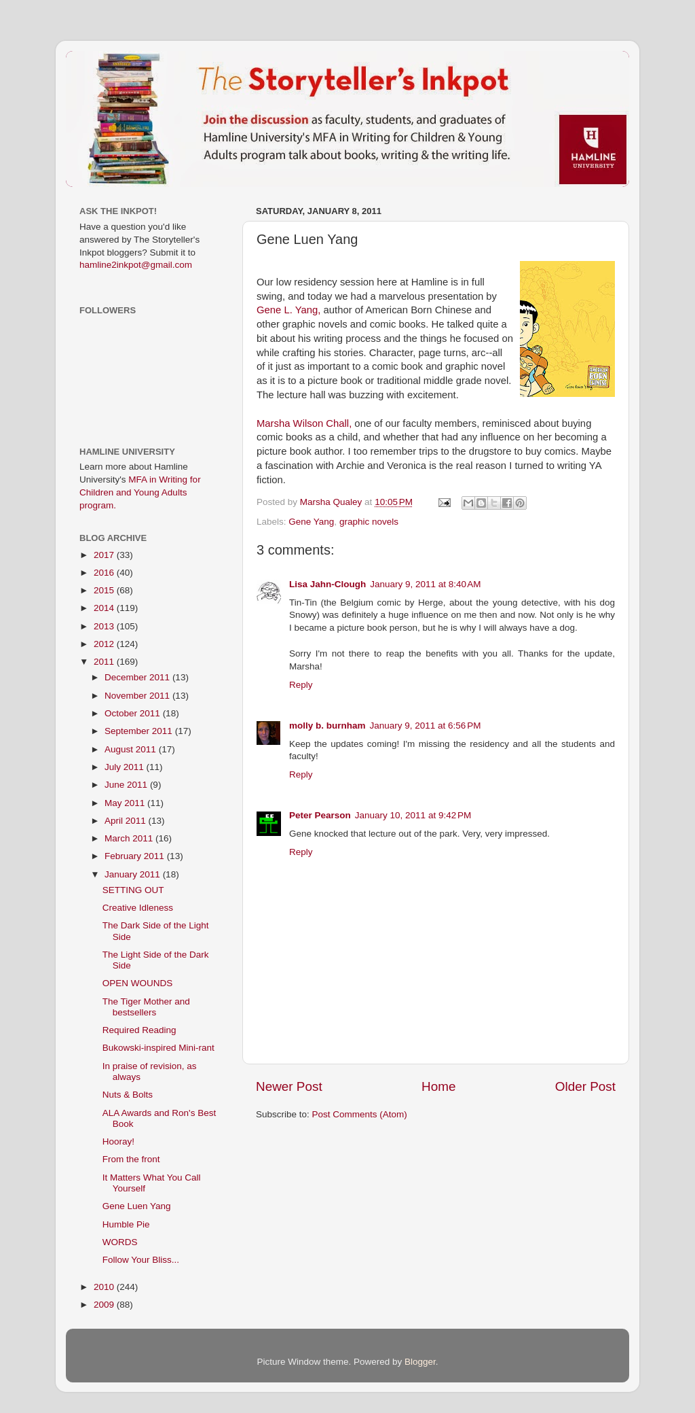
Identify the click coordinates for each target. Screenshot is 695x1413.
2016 (105, 573)
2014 (105, 608)
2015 (105, 590)
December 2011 (138, 677)
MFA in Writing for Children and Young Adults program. (140, 492)
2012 (105, 644)
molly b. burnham (327, 725)
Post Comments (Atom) (359, 1114)
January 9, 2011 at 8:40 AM (425, 584)
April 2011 (127, 821)
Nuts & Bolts (127, 1094)
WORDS (120, 1242)
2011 (105, 662)
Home (438, 1086)
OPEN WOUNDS (137, 983)
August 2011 (132, 749)
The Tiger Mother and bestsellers (146, 1006)
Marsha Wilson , (304, 423)
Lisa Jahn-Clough (327, 584)
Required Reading (139, 1030)
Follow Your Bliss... (140, 1260)
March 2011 (130, 838)
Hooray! (118, 1141)
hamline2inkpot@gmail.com (135, 265)
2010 (105, 1287)
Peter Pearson (320, 815)
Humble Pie (126, 1224)
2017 (105, 555)
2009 (105, 1304)
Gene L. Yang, (288, 309)
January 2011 (134, 874)
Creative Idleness (137, 908)
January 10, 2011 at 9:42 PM (413, 815)
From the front (131, 1159)
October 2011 (134, 713)
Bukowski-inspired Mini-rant (158, 1048)
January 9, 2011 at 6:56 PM (425, 725)
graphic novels (368, 522)
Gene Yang (311, 522)
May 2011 (126, 803)
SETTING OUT (133, 890)
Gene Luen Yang (136, 1206)
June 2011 (127, 785)
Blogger (420, 1362)
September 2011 (140, 731)
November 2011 (138, 696)
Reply (301, 685)
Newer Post (289, 1086)
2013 (105, 626)
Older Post (585, 1086)
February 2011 (136, 856)
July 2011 (126, 767)
